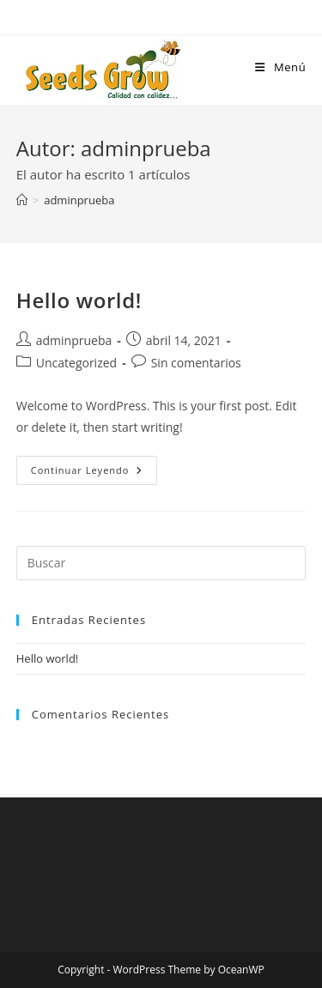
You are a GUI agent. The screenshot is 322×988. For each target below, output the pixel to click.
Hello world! (79, 300)
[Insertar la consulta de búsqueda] (161, 563)
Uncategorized (76, 363)
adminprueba (79, 200)
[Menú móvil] (280, 67)
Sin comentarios (196, 363)
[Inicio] (21, 200)
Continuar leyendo (94, 473)
